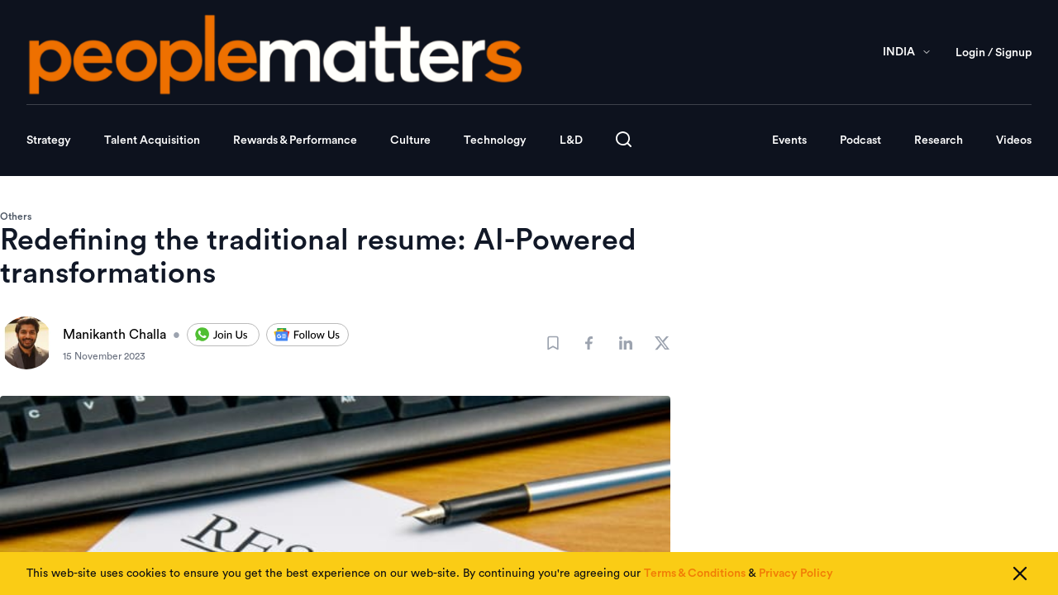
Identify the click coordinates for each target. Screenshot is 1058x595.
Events (789, 140)
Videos (1014, 140)
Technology (495, 140)
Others (15, 216)
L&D (571, 140)
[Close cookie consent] (1020, 573)
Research (938, 140)
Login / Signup (994, 53)
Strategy (48, 140)
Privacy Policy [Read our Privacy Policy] (796, 573)
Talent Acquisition (152, 140)
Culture (410, 140)
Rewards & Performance (295, 140)
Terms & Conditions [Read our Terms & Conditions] (695, 573)
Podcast (860, 140)
